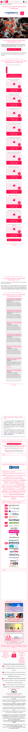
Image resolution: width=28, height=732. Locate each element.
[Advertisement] (14, 260)
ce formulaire (10, 434)
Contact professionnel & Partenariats (22, 661)
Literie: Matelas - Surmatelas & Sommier (14, 490)
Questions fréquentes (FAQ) (6, 654)
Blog (5, 657)
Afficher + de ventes (14, 239)
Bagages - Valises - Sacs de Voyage (14, 481)
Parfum (15, 475)
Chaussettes (17, 489)
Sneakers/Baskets (10, 475)
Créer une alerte (14, 49)
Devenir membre (6, 656)
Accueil (3, 4)
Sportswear (19, 475)
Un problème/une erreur (22, 656)
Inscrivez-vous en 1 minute (14, 443)
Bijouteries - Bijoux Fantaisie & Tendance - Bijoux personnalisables (14, 487)
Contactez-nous (22, 653)
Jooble (4, 475)
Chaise (19, 480)
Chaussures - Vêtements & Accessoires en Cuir (14, 473)
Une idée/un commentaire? (21, 658)
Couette (6, 477)
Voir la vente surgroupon (14, 90)
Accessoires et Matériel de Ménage (10, 492)
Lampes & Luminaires (11, 480)
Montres (24, 475)
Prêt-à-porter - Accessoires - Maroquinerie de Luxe (13, 477)
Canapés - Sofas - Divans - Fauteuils (9, 485)
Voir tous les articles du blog (14, 643)
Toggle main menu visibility (26, 1)
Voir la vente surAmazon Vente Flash (14, 75)
